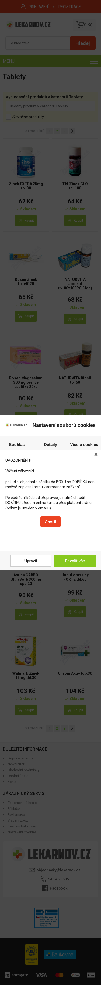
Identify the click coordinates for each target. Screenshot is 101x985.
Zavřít (50, 521)
